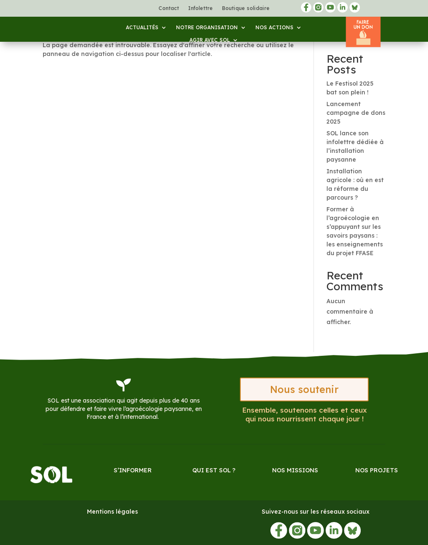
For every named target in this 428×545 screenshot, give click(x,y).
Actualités (142, 27)
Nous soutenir (304, 389)
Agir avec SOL (209, 40)
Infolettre (200, 8)
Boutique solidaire (246, 8)
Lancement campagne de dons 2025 (355, 112)
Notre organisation (207, 27)
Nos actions (274, 27)
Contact (168, 8)
